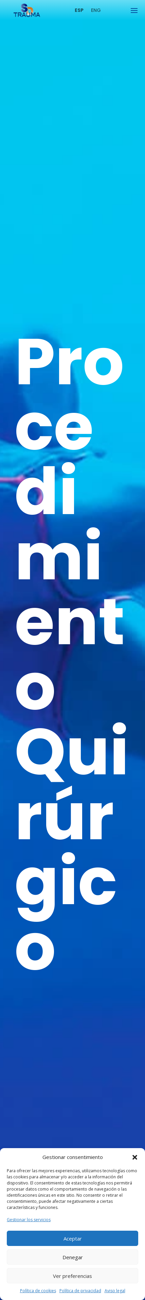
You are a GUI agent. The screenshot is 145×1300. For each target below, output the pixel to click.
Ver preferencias (72, 1275)
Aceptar (73, 1238)
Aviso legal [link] (115, 1291)
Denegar (72, 1257)
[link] (27, 15)
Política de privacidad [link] (80, 1291)
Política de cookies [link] (38, 1291)
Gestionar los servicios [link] (29, 1220)
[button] (134, 1157)
